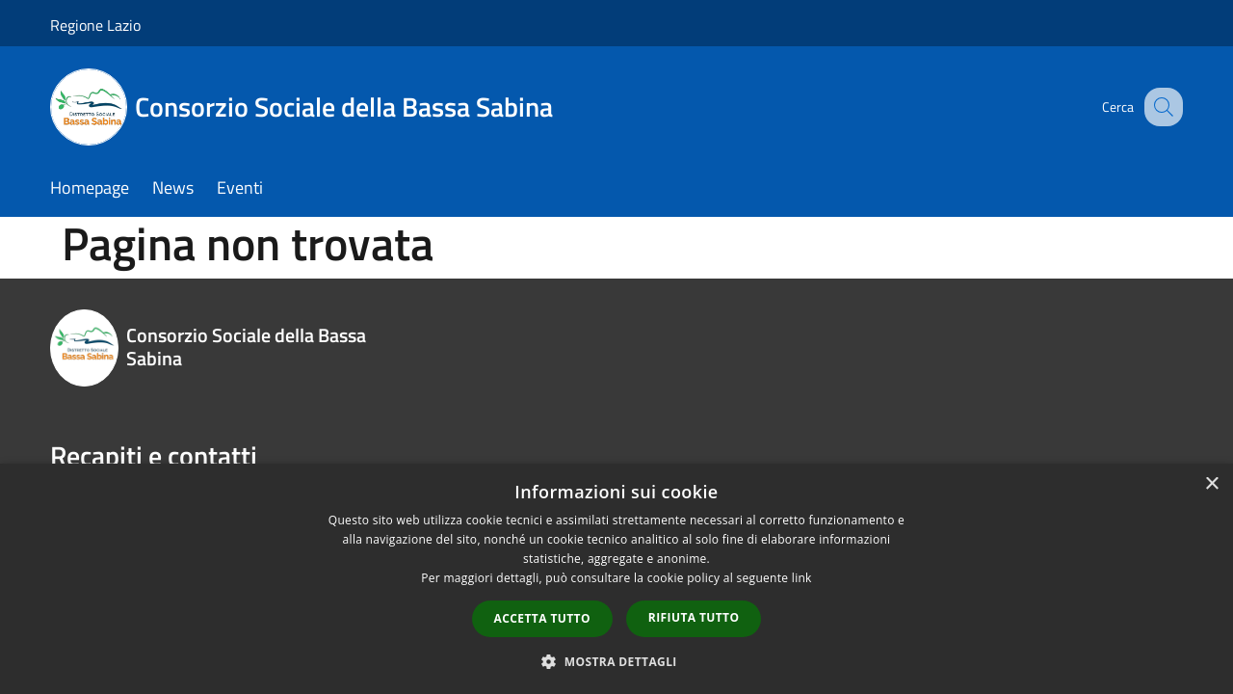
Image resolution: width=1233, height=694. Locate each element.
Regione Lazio (95, 25)
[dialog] (616, 579)
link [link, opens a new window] (802, 578)
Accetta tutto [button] (542, 618)
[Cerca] (1160, 107)
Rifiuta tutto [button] (694, 617)
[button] (616, 661)
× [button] (1211, 484)
